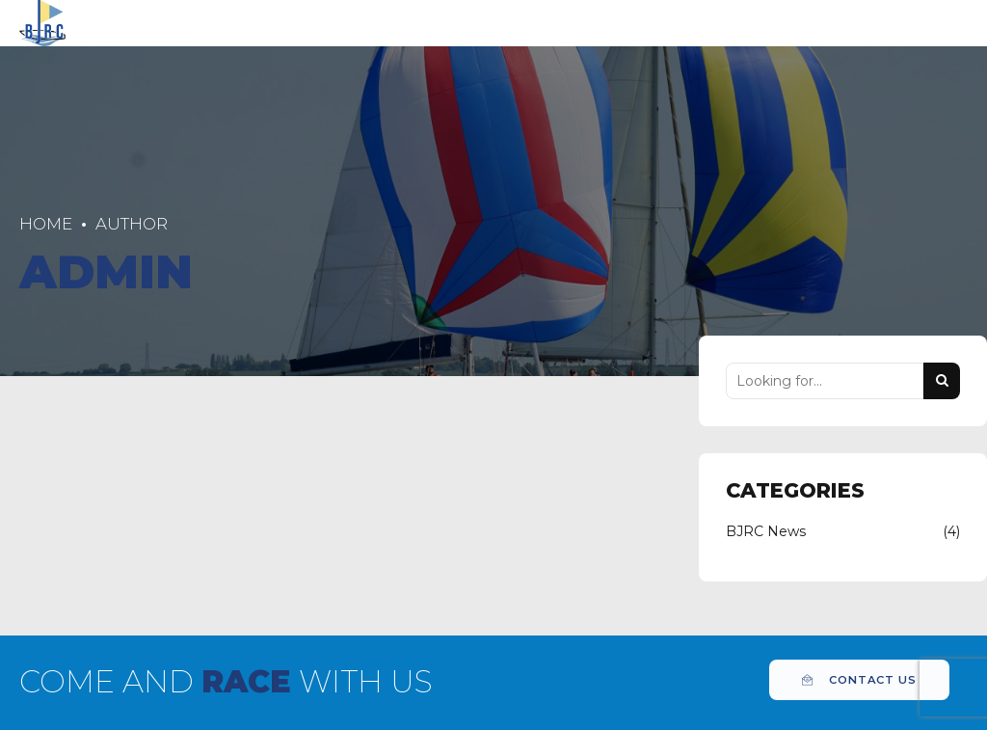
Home (45, 223)
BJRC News (766, 531)
